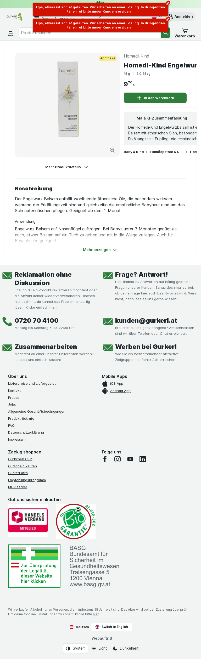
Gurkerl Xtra (18, 473)
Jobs (12, 404)
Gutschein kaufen (22, 466)
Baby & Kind (134, 152)
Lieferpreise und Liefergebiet (32, 383)
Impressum (17, 439)
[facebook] (105, 459)
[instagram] (117, 459)
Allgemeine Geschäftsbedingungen (36, 411)
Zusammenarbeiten (46, 346)
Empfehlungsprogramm (27, 480)
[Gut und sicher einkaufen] (76, 521)
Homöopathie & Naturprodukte (167, 152)
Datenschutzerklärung (26, 432)
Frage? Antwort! (141, 274)
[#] (34, 566)
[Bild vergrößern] (112, 150)
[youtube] (130, 459)
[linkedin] (142, 459)
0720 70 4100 (37, 320)
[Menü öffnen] (11, 32)
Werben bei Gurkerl (146, 346)
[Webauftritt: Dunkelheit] (125, 648)
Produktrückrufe (21, 418)
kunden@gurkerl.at (146, 320)
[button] (180, 16)
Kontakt (14, 390)
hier (96, 614)
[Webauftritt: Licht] (99, 648)
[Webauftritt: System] (75, 648)
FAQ (11, 425)
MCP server (17, 487)
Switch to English (111, 627)
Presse (13, 397)
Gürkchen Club (20, 459)
